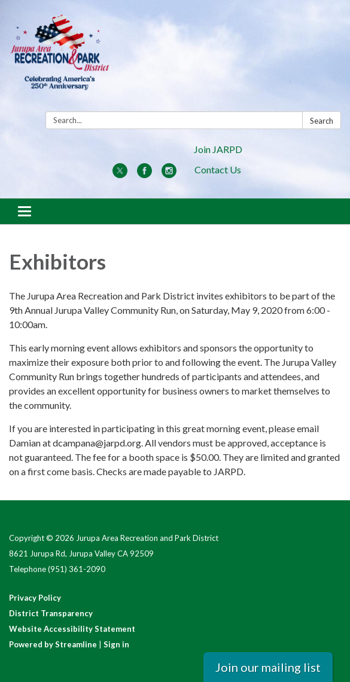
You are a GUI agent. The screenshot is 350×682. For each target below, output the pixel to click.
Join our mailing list (268, 667)
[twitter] (119, 174)
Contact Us (217, 169)
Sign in (116, 644)
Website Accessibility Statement (72, 629)
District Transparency (51, 613)
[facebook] (144, 174)
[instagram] (169, 174)
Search (321, 121)
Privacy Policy (35, 598)
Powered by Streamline (53, 644)
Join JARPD (218, 149)
